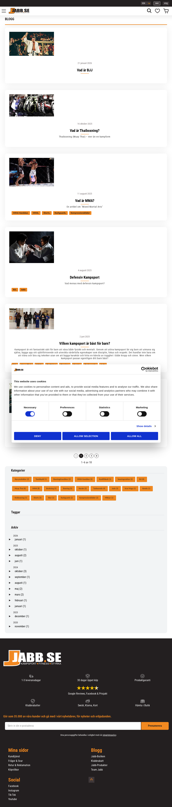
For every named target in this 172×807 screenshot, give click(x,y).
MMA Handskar (20, 213)
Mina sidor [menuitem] (18, 750)
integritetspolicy (109, 735)
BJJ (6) (141, 479)
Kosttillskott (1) (105, 479)
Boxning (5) (67, 488)
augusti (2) (20, 555)
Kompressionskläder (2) (88, 498)
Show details (144, 426)
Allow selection (86, 435)
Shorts (46, 213)
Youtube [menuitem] (12, 799)
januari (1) (20, 539)
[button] (6, 11)
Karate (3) (83, 488)
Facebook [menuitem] (13, 786)
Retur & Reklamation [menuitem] (19, 765)
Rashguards (60, 213)
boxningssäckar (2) (125, 479)
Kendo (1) (146, 488)
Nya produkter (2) (22, 479)
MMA (35, 213)
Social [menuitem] (14, 780)
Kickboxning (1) (21, 498)
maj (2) (18, 588)
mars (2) (19, 594)
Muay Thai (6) (20, 488)
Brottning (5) (51, 488)
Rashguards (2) (67, 498)
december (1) (22, 616)
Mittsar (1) (109, 498)
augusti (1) (20, 582)
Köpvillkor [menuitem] (13, 769)
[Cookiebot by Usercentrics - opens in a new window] (143, 369)
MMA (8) (36, 488)
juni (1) (18, 561)
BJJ (14, 289)
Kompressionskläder (80, 213)
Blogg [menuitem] (96, 750)
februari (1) (21, 600)
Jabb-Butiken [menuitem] (98, 756)
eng (166, 3)
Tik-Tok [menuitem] (12, 794)
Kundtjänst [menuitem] (14, 756)
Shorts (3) (37, 498)
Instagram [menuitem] (13, 790)
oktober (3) (20, 571)
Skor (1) (51, 498)
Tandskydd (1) (41, 479)
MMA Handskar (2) (85, 479)
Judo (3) (115, 488)
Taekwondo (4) (99, 488)
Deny (37, 435)
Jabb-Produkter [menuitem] (99, 765)
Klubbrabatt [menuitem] (97, 760)
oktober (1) (20, 549)
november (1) (22, 626)
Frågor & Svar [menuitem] (15, 760)
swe (157, 3)
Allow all (134, 435)
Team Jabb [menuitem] (97, 769)
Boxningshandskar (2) (62, 479)
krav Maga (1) (130, 488)
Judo (23, 289)
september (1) (22, 577)
